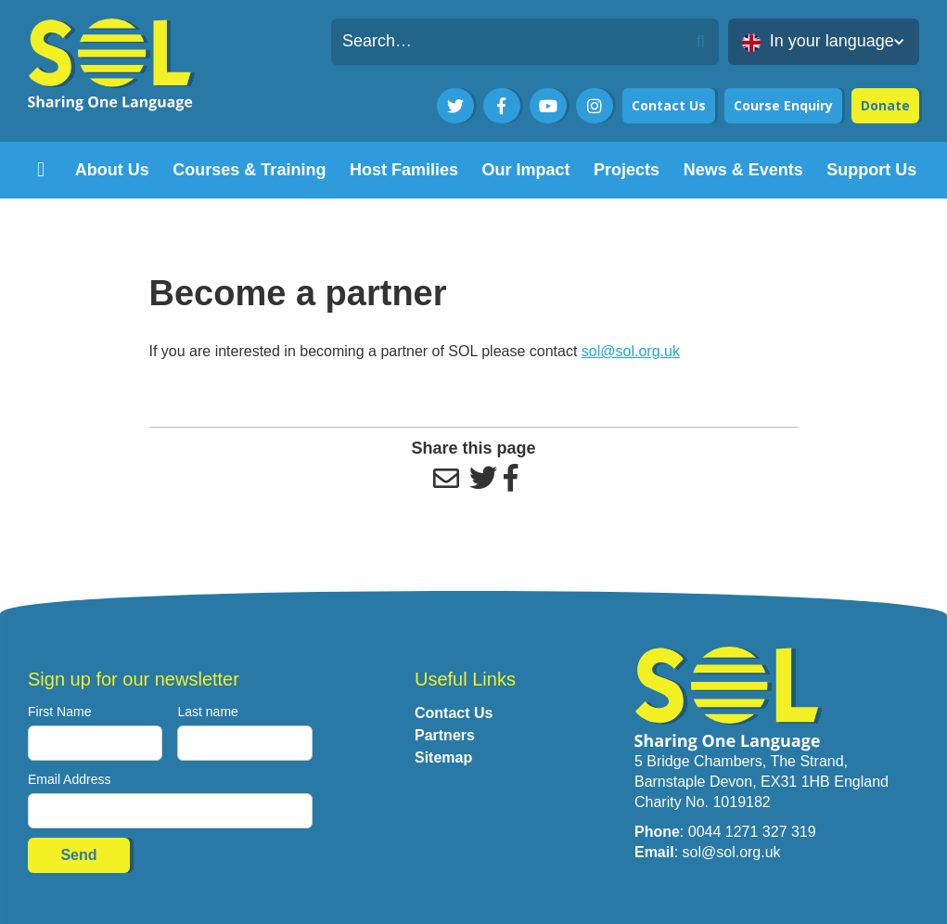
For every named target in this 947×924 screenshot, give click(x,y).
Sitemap (443, 757)
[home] (41, 170)
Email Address (69, 779)
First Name (59, 711)
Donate (885, 105)
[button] (823, 42)
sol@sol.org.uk (631, 351)
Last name (207, 711)
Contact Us (669, 105)
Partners (445, 735)
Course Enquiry (783, 105)
